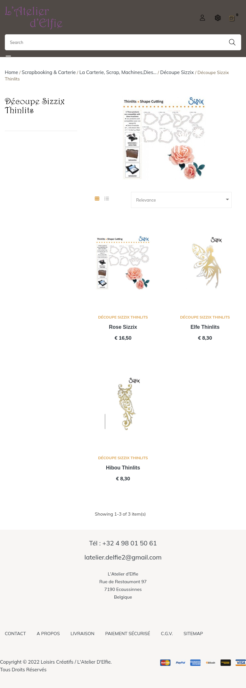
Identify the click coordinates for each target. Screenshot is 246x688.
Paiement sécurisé (127, 633)
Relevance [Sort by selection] (183, 199)
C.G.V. (167, 633)
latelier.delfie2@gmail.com (122, 557)
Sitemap (193, 633)
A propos (48, 633)
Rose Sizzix (123, 327)
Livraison (82, 633)
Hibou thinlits (123, 467)
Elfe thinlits (205, 327)
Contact (15, 633)
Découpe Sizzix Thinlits (35, 105)
